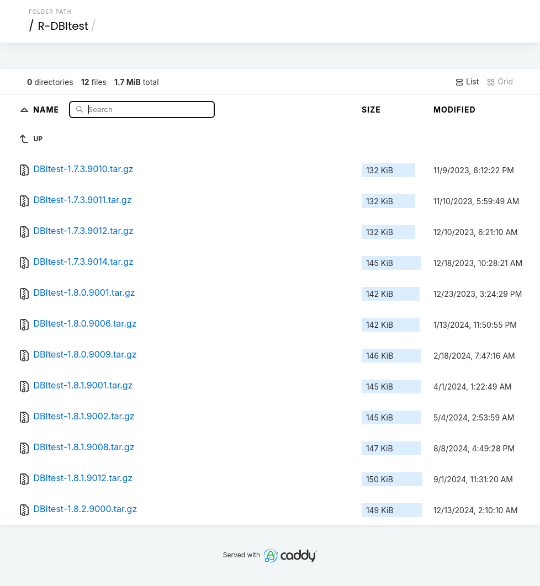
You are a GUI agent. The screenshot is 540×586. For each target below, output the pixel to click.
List (467, 82)
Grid (499, 82)
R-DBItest (63, 26)
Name (47, 109)
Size (371, 109)
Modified (454, 109)
